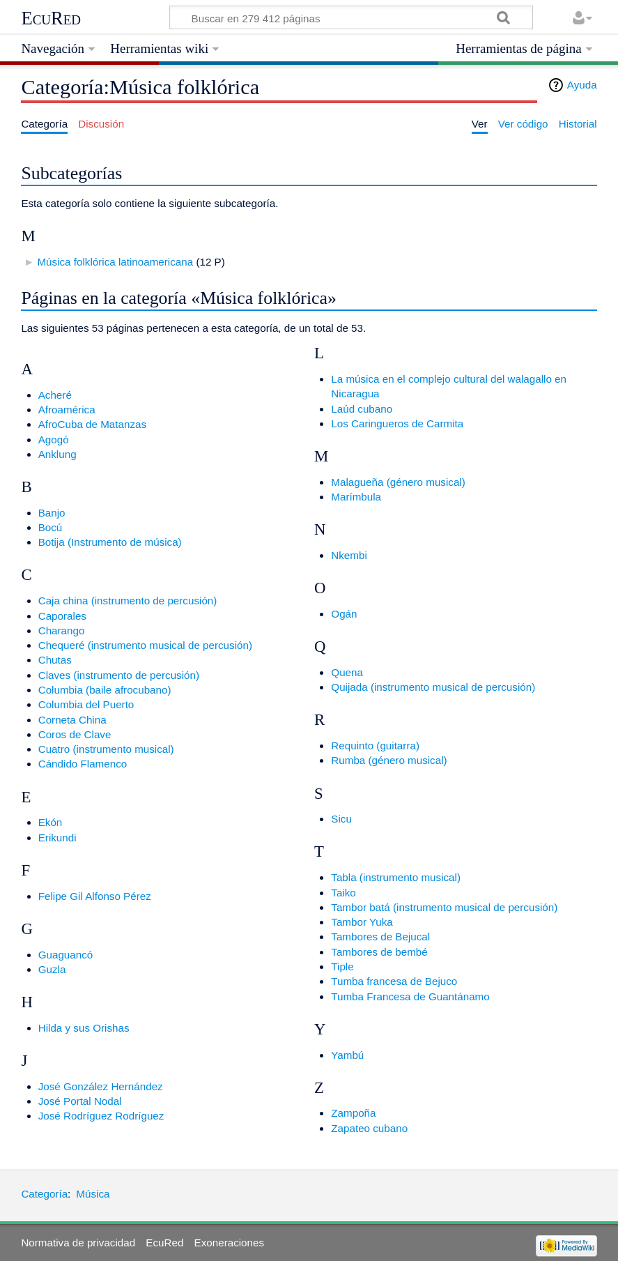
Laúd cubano (361, 409)
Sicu (341, 819)
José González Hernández (100, 1086)
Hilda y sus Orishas (84, 1028)
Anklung (57, 454)
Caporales (62, 616)
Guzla (52, 969)
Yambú (347, 1055)
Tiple (342, 966)
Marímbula (356, 497)
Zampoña (353, 1113)
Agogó (53, 439)
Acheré (55, 395)
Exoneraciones (229, 1242)
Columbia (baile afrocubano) (104, 690)
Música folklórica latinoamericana (115, 262)
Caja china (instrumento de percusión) (127, 600)
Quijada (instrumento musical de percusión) (433, 687)
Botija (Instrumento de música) (110, 542)
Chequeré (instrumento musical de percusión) (145, 645)
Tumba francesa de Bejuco (394, 981)
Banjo (51, 513)
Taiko (343, 893)
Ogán (344, 614)
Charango (61, 630)
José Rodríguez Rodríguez (101, 1116)
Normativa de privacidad (78, 1242)
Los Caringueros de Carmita (397, 423)
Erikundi (57, 837)
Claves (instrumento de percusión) (118, 675)
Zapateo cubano (369, 1128)
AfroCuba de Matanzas (92, 424)
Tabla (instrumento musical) (396, 877)
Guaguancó (65, 955)
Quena (347, 672)
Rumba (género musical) (389, 760)
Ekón (50, 822)
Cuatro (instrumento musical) (106, 749)
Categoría (44, 1194)
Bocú (50, 527)
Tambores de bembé (379, 952)
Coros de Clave (74, 734)
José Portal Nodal (80, 1101)
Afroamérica (66, 409)
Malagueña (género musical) (398, 482)
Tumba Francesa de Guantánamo (410, 996)
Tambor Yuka (361, 922)
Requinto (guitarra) (375, 745)
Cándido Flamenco (82, 764)
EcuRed (51, 18)
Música (92, 1194)
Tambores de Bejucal (380, 936)
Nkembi (348, 555)
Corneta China (72, 720)
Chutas (55, 660)
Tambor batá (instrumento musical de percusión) (444, 907)
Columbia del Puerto (86, 704)
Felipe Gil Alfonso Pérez (94, 896)
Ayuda (582, 85)
